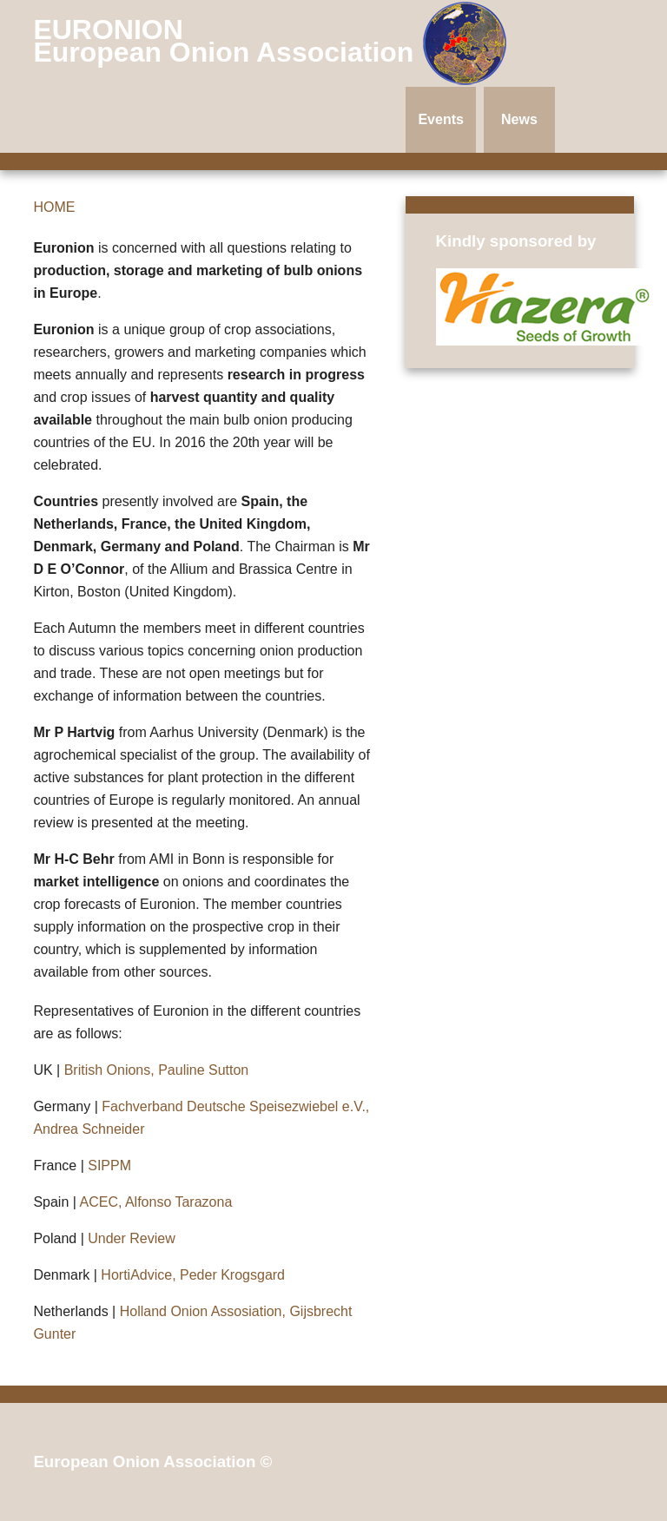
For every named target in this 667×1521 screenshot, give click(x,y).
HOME (54, 207)
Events (440, 119)
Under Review (131, 1238)
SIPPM (109, 1165)
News (519, 119)
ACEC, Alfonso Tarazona (155, 1202)
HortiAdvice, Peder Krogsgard (193, 1275)
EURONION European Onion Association (227, 41)
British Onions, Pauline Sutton (156, 1070)
